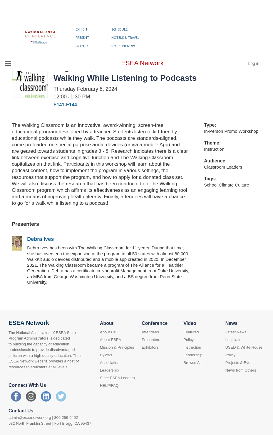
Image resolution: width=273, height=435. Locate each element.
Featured (191, 332)
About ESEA (110, 339)
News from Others (240, 370)
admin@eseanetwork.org (30, 417)
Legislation (234, 339)
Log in (253, 63)
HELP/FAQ (109, 385)
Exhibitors (150, 347)
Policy (188, 339)
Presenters (151, 339)
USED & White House (243, 347)
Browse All (192, 362)
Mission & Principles (117, 347)
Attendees (150, 332)
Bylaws (106, 355)
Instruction (192, 347)
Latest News (236, 332)
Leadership (192, 355)
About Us (107, 332)
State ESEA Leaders (117, 378)
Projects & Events (240, 362)
